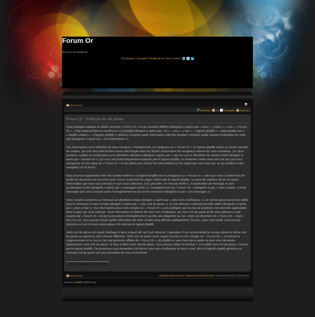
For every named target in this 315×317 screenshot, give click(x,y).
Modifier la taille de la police (246, 104)
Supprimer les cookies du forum (200, 275)
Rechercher (205, 110)
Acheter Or (82, 52)
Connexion (244, 110)
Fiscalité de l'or (156, 58)
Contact (176, 58)
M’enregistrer (229, 110)
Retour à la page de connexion (87, 263)
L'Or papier (141, 58)
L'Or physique (128, 58)
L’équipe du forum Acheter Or (171, 275)
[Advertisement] (157, 72)
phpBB (78, 282)
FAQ (217, 110)
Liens (168, 58)
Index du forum (76, 105)
